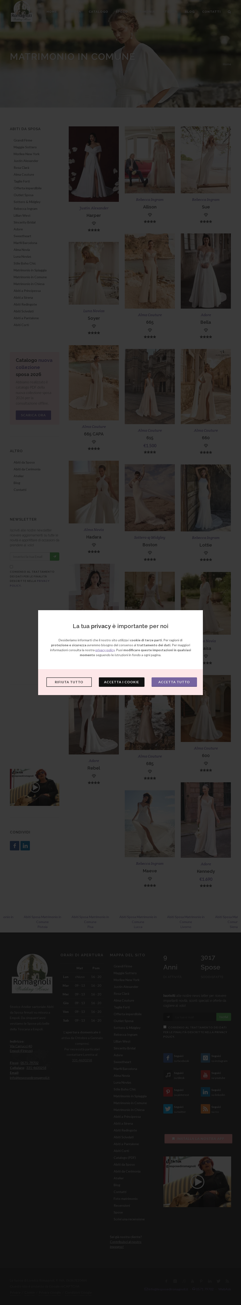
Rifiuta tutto (69, 682)
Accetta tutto (174, 682)
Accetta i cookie (121, 682)
